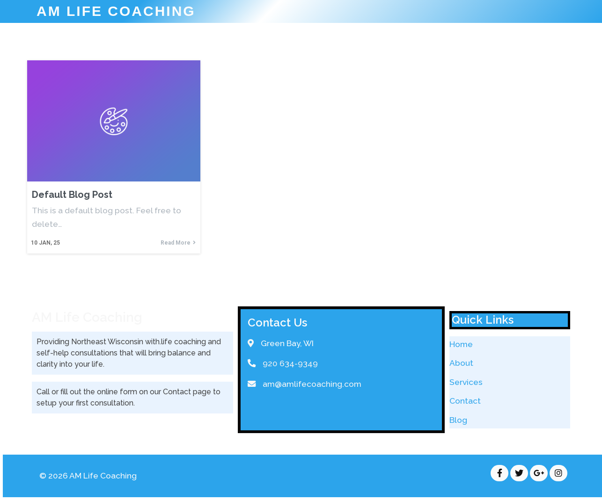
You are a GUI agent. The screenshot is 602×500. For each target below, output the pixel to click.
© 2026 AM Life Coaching (88, 475)
